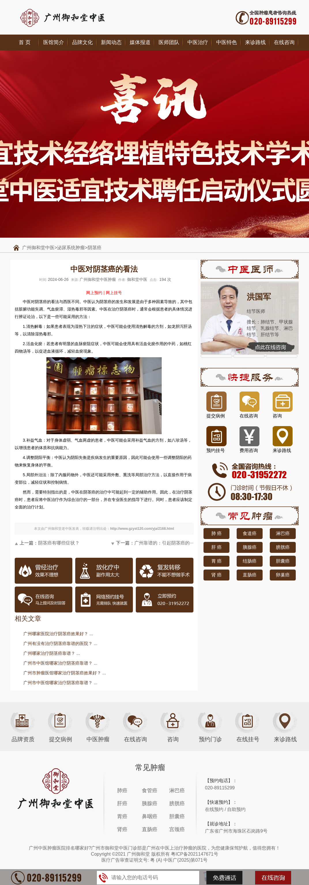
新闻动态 (111, 42)
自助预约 (236, 809)
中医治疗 (197, 42)
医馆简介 (53, 42)
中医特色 (226, 42)
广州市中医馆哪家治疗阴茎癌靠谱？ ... (60, 663)
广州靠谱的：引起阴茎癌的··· (163, 542)
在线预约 (214, 809)
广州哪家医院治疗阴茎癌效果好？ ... (58, 633)
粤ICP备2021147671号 (194, 854)
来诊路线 (255, 42)
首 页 (25, 42)
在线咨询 (284, 42)
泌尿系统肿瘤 (71, 247)
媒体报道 (140, 42)
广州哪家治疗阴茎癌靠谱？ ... (51, 653)
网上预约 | (95, 292)
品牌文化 (82, 42)
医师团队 (169, 42)
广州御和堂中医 (38, 247)
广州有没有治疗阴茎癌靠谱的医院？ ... (60, 643)
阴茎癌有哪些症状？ (59, 542)
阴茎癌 (94, 247)
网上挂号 (114, 292)
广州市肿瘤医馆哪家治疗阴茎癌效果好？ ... (64, 672)
